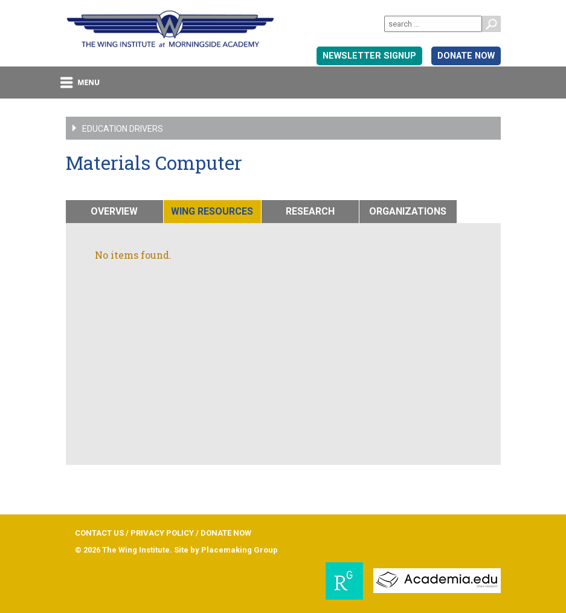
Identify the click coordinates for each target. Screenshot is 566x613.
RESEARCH (310, 211)
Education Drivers (94, 128)
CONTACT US (99, 532)
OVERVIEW (114, 211)
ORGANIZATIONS (407, 211)
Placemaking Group (239, 549)
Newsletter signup (369, 56)
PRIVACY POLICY (162, 532)
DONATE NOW (466, 56)
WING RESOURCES (212, 211)
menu (80, 82)
